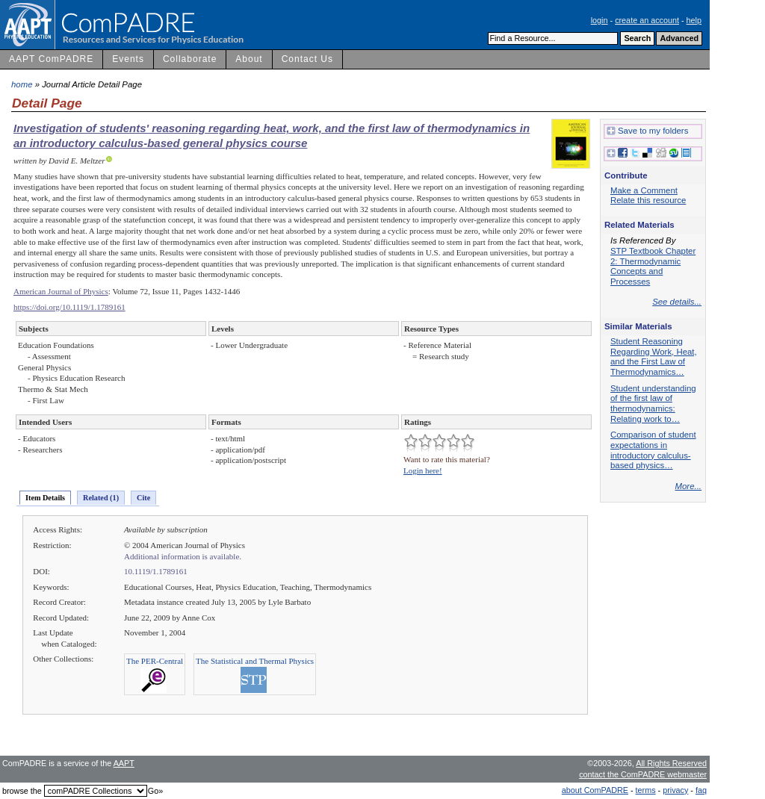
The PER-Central (154, 660)
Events (128, 59)
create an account (647, 20)
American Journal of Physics (60, 291)
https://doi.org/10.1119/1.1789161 (69, 306)
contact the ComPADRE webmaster (643, 774)
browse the (22, 790)
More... (688, 486)
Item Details (45, 498)
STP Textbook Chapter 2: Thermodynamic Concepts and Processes (653, 266)
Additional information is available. (182, 556)
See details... (676, 301)
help (694, 20)
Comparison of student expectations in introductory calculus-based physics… (653, 450)
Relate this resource (648, 200)
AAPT (124, 763)
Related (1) (101, 498)
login (599, 20)
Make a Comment (644, 190)
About (248, 59)
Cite (143, 498)
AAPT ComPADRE (51, 59)
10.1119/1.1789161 (156, 571)
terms (646, 790)
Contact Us (307, 59)
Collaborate (190, 59)
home (22, 84)
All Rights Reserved (671, 763)
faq (701, 790)
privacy (675, 790)
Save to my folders (647, 131)
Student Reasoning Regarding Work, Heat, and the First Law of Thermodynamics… (653, 356)
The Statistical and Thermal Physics (255, 660)
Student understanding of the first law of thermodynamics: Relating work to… (653, 403)
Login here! (422, 470)
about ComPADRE (595, 790)
